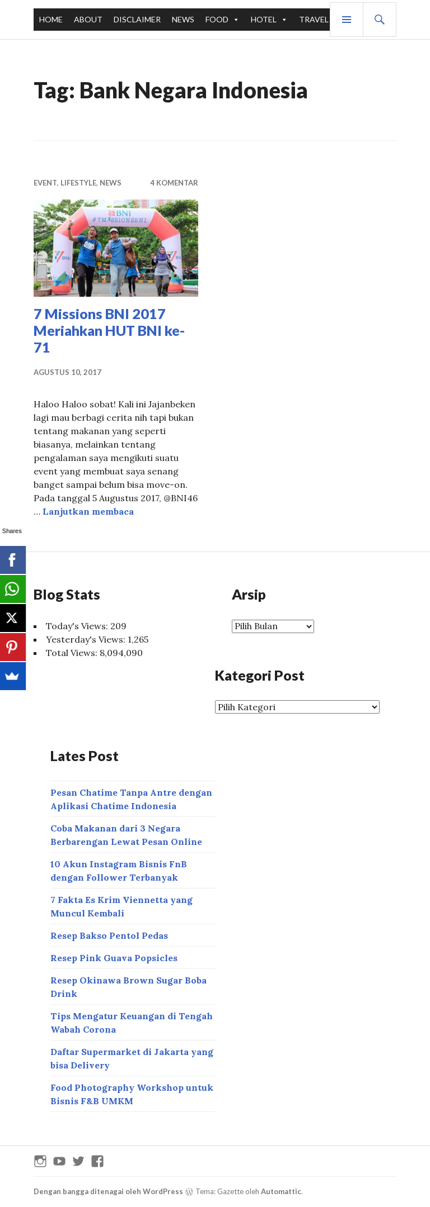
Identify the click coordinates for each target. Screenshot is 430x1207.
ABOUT (88, 19)
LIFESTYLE (78, 182)
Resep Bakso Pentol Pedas (109, 935)
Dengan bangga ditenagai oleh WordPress (108, 1191)
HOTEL (264, 19)
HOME (51, 19)
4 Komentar (174, 182)
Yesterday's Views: (87, 639)
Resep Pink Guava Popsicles (113, 957)
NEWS (183, 19)
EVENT (45, 182)
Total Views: (73, 652)
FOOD (216, 19)
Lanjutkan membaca (88, 511)
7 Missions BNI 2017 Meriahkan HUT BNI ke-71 (109, 330)
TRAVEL (314, 19)
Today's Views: (78, 625)
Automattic (281, 1191)
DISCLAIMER (137, 19)
